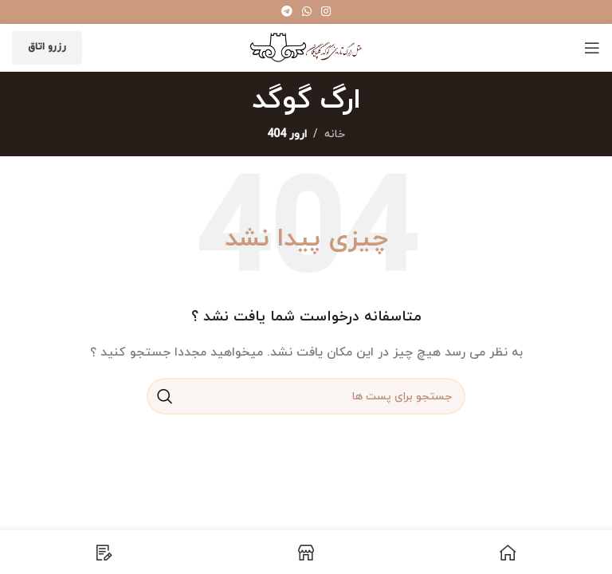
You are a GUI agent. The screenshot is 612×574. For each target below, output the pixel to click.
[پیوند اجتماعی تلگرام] (287, 12)
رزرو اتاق (47, 47)
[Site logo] (306, 46)
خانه (334, 134)
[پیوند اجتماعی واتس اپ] (306, 12)
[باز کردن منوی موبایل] (592, 48)
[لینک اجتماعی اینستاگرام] (325, 12)
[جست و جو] (306, 396)
